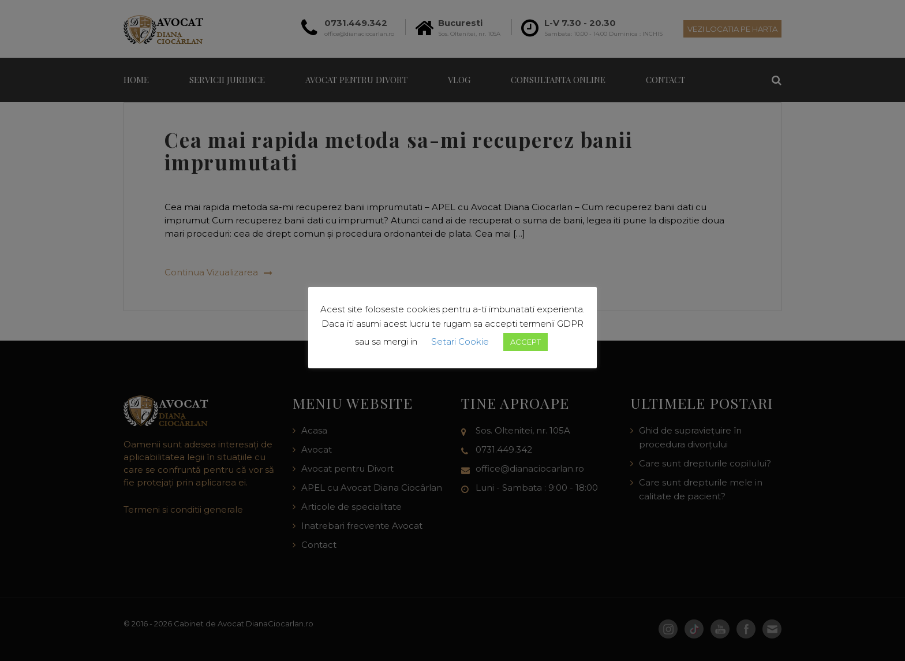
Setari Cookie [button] (460, 341)
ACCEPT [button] (525, 341)
